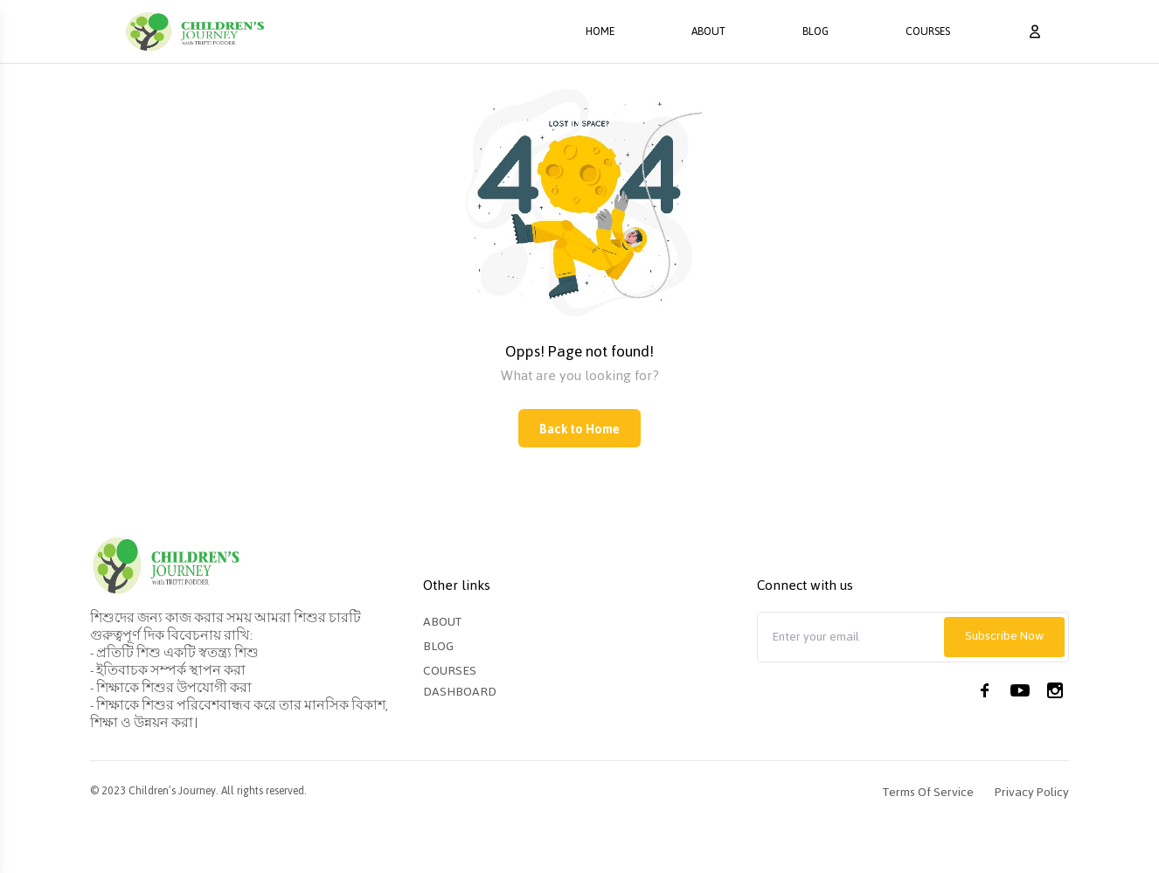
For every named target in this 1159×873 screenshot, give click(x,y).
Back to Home (579, 429)
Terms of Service (928, 792)
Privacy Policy (1032, 792)
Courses (928, 31)
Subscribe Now (1004, 636)
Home (600, 31)
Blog (815, 31)
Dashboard (459, 691)
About (708, 31)
